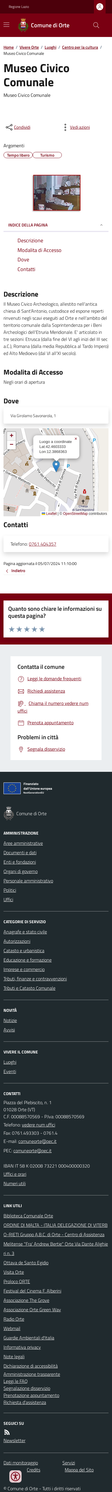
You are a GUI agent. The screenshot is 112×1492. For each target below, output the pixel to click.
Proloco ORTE (17, 1281)
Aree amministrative (23, 843)
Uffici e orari (15, 1174)
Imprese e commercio (24, 969)
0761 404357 (42, 543)
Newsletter (14, 1440)
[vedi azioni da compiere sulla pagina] (75, 127)
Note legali (14, 1356)
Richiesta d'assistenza (25, 1402)
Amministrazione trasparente (32, 1374)
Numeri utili (15, 1183)
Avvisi (9, 1029)
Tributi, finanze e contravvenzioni (35, 978)
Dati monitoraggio (21, 1462)
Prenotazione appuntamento (31, 1395)
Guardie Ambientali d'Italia (29, 1337)
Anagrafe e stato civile (25, 931)
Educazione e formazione (28, 959)
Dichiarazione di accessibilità (31, 1365)
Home (9, 47)
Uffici (8, 899)
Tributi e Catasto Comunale (29, 988)
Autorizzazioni (17, 941)
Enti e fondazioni (20, 861)
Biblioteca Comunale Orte (28, 1215)
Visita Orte (14, 1272)
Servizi (68, 1462)
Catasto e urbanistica (24, 950)
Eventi (10, 1071)
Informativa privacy (22, 1347)
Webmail (12, 1328)
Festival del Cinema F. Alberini (32, 1290)
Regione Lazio (19, 6)
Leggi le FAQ (16, 1381)
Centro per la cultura (80, 47)
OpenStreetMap (75, 514)
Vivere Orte (29, 47)
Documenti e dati (20, 852)
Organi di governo (21, 871)
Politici (10, 890)
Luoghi (50, 47)
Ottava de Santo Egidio (26, 1262)
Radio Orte (14, 1318)
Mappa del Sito (79, 1469)
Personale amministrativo (28, 880)
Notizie (10, 1020)
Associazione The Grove (26, 1300)
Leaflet (49, 514)
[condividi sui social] (18, 127)
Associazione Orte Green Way (32, 1309)
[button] (56, 466)
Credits (33, 1469)
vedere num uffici (38, 1124)
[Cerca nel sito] (94, 25)
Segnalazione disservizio (27, 1388)
